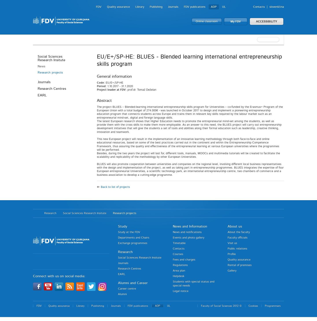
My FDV (235, 21)
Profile (232, 254)
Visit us (232, 243)
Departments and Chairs (133, 237)
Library (139, 7)
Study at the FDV (129, 232)
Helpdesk (178, 276)
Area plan (179, 270)
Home (36, 213)
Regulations (180, 265)
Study (122, 226)
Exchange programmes (132, 243)
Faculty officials (237, 237)
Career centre (127, 288)
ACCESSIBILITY (266, 21)
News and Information (190, 226)
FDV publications (194, 7)
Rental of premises (240, 265)
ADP (214, 7)
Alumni (122, 294)
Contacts (259, 7)
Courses (178, 254)
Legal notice (180, 291)
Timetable (179, 243)
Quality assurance (118, 7)
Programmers (273, 305)
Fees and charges (184, 259)
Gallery (232, 270)
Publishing (156, 7)
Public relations (237, 248)
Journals (173, 7)
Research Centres (52, 88)
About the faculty (239, 232)
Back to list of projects (115, 187)
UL (224, 7)
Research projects (50, 72)
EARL (42, 95)
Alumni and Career (133, 283)
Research (50, 213)
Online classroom (207, 21)
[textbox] (255, 39)
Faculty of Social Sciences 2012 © (221, 305)
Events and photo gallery (188, 237)
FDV (98, 7)
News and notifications (187, 232)
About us (235, 226)
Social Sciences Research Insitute (51, 58)
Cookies (253, 305)
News (41, 66)
